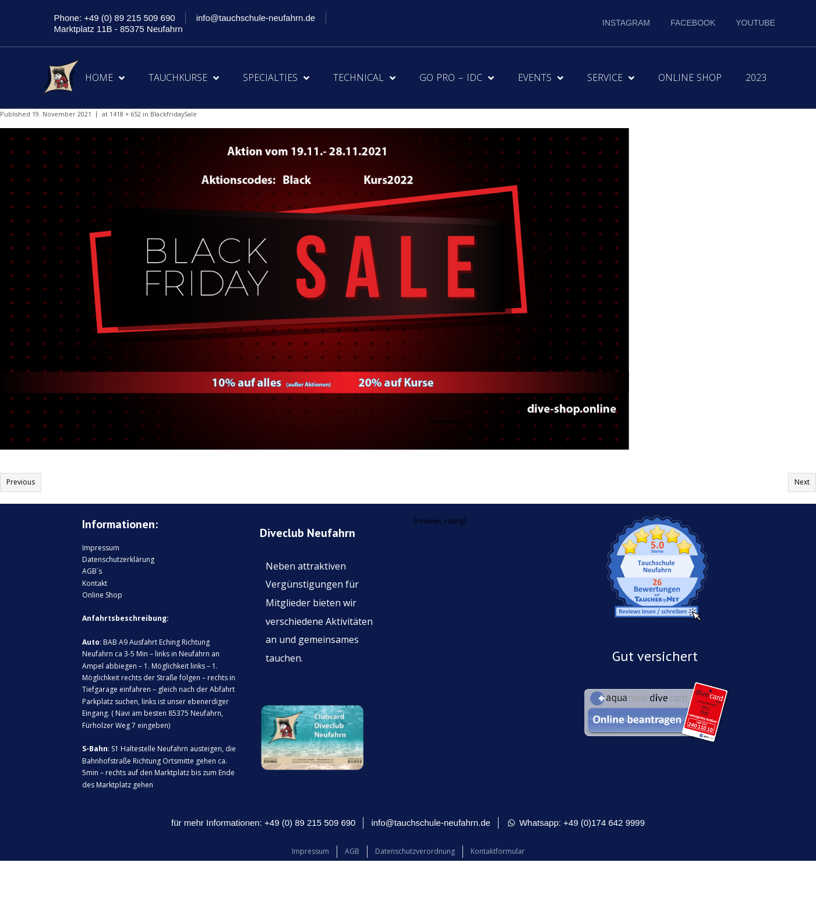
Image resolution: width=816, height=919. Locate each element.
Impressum (100, 548)
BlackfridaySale (173, 113)
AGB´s (92, 571)
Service (610, 78)
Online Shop (690, 77)
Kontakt (94, 583)
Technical (364, 78)
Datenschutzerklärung (118, 559)
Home (105, 78)
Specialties (276, 78)
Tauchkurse (184, 78)
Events (540, 78)
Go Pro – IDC (456, 78)
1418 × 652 (125, 113)
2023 (756, 77)
